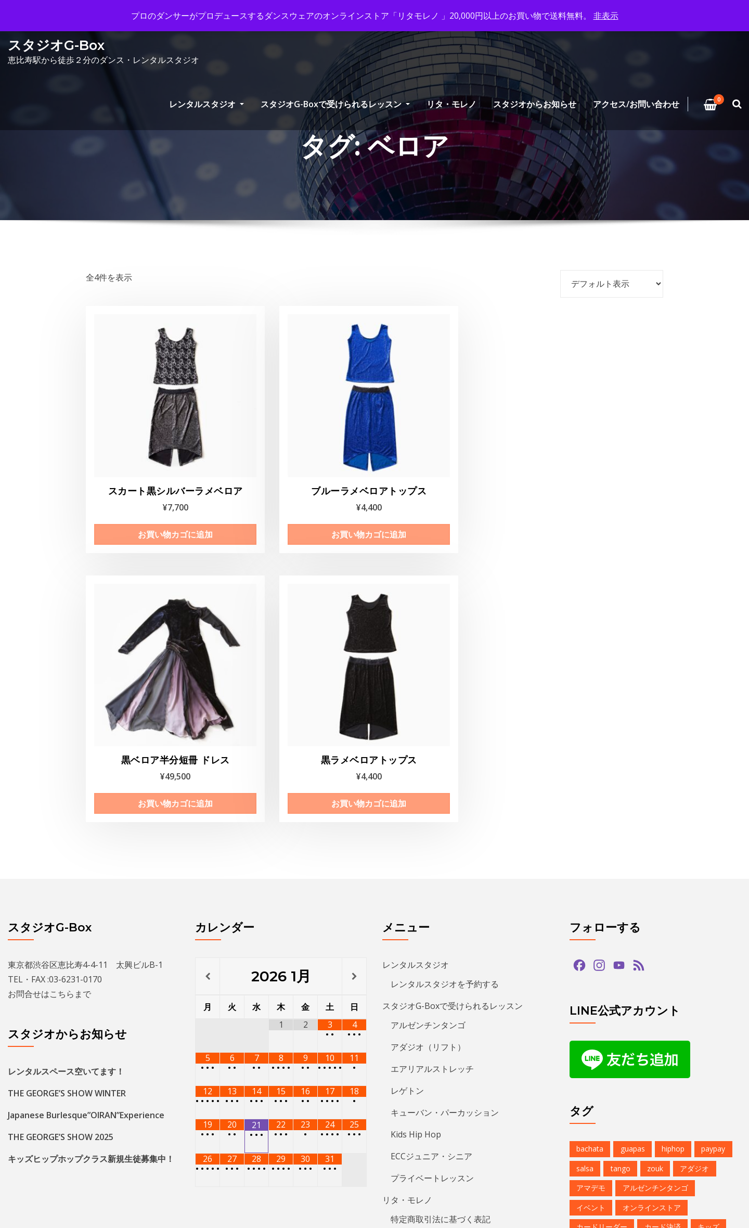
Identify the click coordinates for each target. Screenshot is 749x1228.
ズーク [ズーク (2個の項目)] (655, 975)
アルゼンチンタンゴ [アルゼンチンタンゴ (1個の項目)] (655, 877)
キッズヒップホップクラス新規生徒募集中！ (91, 848)
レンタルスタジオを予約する (445, 674)
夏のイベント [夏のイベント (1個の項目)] (659, 1112)
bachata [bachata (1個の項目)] (589, 838)
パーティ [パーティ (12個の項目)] (659, 1034)
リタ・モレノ (451, 104)
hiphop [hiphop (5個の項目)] (673, 838)
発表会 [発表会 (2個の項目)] (694, 1131)
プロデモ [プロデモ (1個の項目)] (651, 1053)
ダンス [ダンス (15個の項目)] (626, 995)
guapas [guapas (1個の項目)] (633, 838)
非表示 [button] (605, 15)
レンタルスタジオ (206, 104)
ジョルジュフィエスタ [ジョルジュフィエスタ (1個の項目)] (690, 956)
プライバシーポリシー (424, 952)
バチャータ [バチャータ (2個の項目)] (594, 1014)
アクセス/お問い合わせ (636, 104)
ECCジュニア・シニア (431, 846)
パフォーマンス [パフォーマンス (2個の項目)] (601, 1034)
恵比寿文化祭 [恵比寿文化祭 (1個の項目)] (598, 1131)
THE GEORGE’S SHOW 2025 (60, 827)
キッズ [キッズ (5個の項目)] (708, 917)
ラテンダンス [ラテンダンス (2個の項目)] (705, 1073)
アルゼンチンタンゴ (428, 715)
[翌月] (354, 666)
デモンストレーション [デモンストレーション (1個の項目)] (690, 995)
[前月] (207, 666)
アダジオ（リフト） (428, 737)
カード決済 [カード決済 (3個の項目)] (662, 917)
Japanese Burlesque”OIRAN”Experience (86, 805)
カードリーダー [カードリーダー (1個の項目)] (601, 917)
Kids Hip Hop (416, 824)
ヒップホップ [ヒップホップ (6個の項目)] (598, 1053)
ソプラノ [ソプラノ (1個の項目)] (697, 975)
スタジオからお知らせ (534, 104)
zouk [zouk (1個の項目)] (655, 858)
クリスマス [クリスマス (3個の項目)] (594, 936)
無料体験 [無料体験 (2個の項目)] (651, 1131)
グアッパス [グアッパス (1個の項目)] (686, 936)
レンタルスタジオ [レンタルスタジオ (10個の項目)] (652, 1092)
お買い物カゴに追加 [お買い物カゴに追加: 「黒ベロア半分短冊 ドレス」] (447, 482)
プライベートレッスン (432, 868)
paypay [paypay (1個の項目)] (713, 838)
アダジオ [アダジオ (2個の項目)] (694, 858)
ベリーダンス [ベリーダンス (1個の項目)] (705, 1053)
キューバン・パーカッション (445, 802)
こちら (61, 683)
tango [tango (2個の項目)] (620, 858)
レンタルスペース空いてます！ (66, 761)
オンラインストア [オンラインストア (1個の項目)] (652, 897)
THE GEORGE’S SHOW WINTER (67, 783)
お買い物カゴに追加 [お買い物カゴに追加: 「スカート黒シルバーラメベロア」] (149, 495)
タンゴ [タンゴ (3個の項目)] (587, 995)
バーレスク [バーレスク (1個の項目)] (648, 1014)
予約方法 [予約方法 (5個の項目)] (712, 1092)
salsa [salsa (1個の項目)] (584, 858)
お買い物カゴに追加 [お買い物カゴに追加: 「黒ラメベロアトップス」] (597, 482)
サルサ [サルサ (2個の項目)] (587, 956)
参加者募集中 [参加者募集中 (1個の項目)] (598, 1112)
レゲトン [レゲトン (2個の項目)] (590, 1092)
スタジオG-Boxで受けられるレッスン (335, 104)
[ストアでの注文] (611, 283)
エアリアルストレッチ (432, 758)
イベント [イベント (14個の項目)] (590, 897)
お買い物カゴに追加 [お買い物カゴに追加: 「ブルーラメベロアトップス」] (298, 495)
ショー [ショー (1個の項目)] (626, 956)
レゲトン (407, 780)
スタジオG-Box (56, 45)
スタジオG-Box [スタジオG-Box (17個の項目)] (601, 975)
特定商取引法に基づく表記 (440, 909)
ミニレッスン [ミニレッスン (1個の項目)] (598, 1073)
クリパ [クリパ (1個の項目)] (641, 936)
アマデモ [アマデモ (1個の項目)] (590, 877)
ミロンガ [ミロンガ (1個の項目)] (651, 1073)
